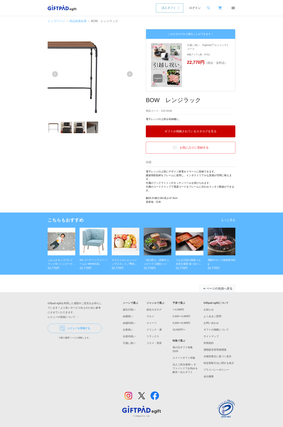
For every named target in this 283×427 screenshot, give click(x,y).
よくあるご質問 (212, 316)
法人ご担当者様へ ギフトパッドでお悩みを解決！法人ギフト (185, 368)
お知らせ (209, 309)
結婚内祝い (129, 322)
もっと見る (228, 220)
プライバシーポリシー (216, 369)
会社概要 (209, 376)
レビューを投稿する (75, 328)
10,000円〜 (179, 329)
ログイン (195, 7)
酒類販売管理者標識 (215, 349)
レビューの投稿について (64, 317)
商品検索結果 (78, 21)
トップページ (56, 21)
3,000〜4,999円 (181, 316)
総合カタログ (154, 309)
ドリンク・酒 (154, 329)
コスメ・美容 (154, 343)
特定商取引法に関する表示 (219, 363)
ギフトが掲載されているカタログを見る (191, 131)
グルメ (150, 316)
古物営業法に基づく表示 (217, 356)
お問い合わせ (211, 322)
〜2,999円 (178, 309)
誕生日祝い (129, 309)
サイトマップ (211, 336)
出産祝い (128, 329)
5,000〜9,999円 (181, 322)
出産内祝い (129, 336)
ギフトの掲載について (216, 329)
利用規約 (209, 343)
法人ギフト (169, 7)
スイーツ (152, 322)
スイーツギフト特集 (184, 357)
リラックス (153, 336)
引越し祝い (129, 343)
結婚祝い (128, 316)
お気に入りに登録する (191, 147)
